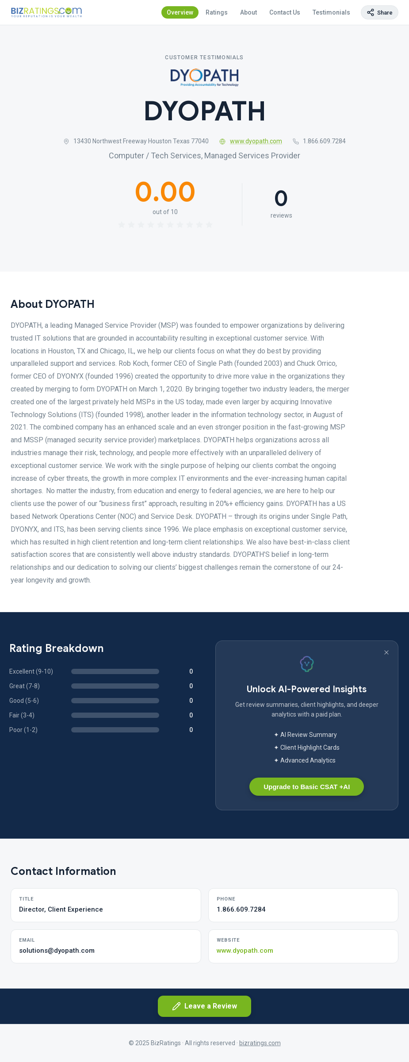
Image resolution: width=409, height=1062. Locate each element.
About (248, 12)
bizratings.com (260, 1043)
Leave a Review (204, 1006)
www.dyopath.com (250, 141)
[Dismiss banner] (386, 652)
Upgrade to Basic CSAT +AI (307, 786)
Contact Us (284, 12)
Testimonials (331, 12)
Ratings (217, 12)
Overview (180, 12)
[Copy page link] (379, 12)
